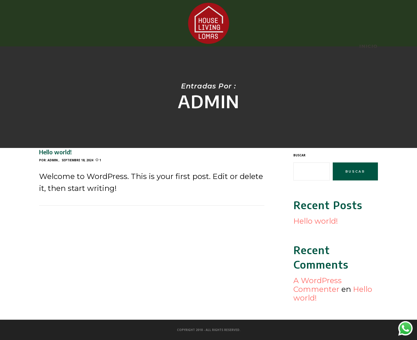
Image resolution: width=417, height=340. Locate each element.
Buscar (299, 155)
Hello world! (315, 221)
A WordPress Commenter (317, 285)
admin (52, 160)
